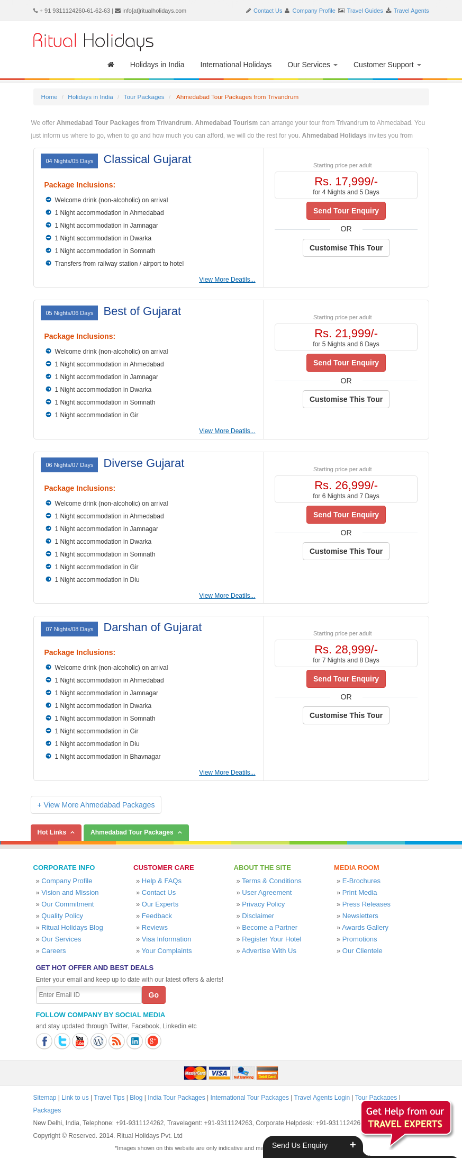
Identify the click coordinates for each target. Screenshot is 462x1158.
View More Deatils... (227, 279)
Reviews (155, 927)
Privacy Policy (263, 904)
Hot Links (52, 832)
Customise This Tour (346, 248)
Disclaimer (258, 916)
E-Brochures (361, 881)
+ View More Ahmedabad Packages (96, 805)
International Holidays (236, 64)
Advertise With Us (269, 951)
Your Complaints (167, 951)
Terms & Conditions (272, 881)
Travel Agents (411, 10)
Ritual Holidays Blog (72, 927)
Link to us (74, 1097)
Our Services (312, 64)
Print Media (359, 892)
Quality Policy (62, 916)
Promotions (359, 939)
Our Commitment (67, 904)
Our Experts (160, 904)
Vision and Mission (69, 892)
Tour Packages (144, 96)
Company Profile (314, 10)
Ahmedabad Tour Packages (132, 832)
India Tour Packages (176, 1097)
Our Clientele (362, 951)
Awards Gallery (365, 927)
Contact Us (267, 10)
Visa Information (167, 939)
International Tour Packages (249, 1097)
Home (49, 96)
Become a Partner (269, 927)
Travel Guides (365, 10)
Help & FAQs (162, 881)
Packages (47, 1110)
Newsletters (360, 916)
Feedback (157, 916)
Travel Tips (109, 1097)
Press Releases (366, 904)
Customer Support (387, 64)
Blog (136, 1097)
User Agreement (267, 892)
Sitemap (45, 1097)
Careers (53, 951)
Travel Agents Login (322, 1097)
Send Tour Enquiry (346, 211)
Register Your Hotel (271, 939)
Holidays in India (157, 64)
